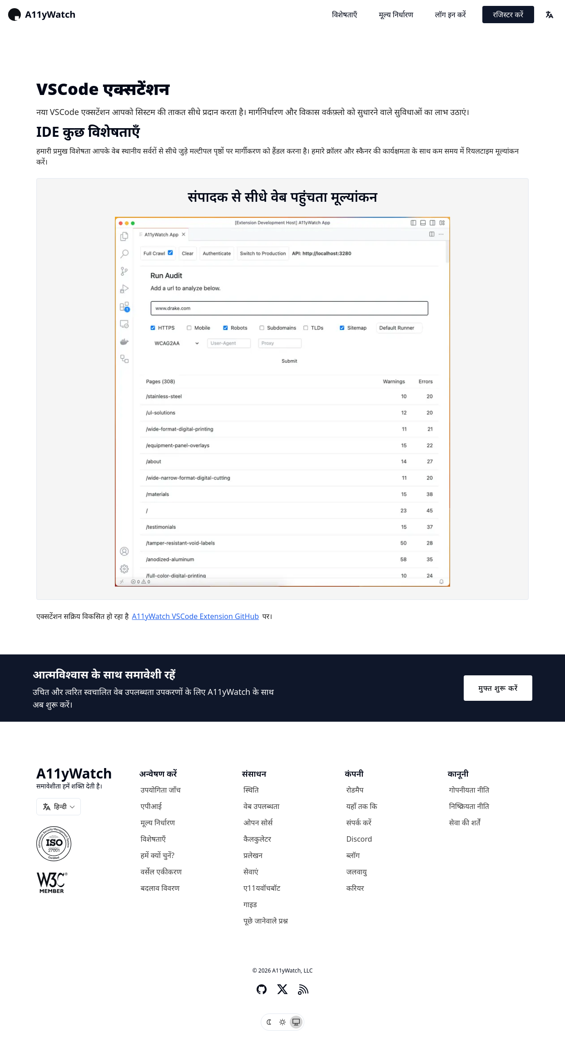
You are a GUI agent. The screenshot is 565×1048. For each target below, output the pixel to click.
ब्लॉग (353, 855)
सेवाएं (250, 872)
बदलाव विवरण (160, 888)
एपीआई (151, 806)
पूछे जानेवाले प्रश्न (265, 921)
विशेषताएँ (344, 15)
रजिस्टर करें (508, 15)
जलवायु (356, 872)
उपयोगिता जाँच (161, 790)
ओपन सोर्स (258, 823)
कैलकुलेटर (257, 839)
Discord (359, 839)
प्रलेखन (253, 855)
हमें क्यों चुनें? (157, 855)
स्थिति (251, 790)
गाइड (250, 904)
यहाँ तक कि (361, 806)
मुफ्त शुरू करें (498, 688)
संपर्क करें (358, 823)
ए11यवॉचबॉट (261, 888)
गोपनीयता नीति (469, 790)
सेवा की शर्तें (465, 823)
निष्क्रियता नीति (469, 806)
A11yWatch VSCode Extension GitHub (195, 616)
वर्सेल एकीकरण (161, 872)
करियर (355, 888)
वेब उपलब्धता (261, 806)
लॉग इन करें (450, 15)
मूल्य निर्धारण (396, 15)
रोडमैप (354, 790)
